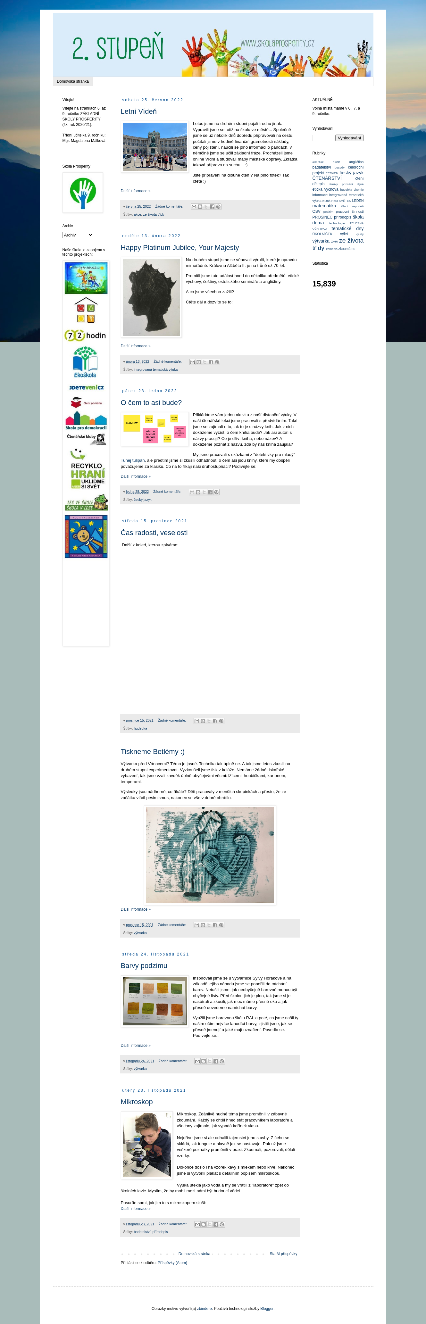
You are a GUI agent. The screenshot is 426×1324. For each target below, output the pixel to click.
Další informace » (136, 191)
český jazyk (143, 499)
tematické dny (348, 228)
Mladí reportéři (352, 206)
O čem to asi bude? (151, 403)
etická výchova (325, 189)
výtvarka (140, 933)
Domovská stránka (73, 81)
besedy (340, 167)
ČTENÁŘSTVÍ (327, 178)
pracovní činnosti (350, 211)
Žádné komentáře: (169, 206)
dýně (360, 184)
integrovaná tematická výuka (156, 369)
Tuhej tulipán (133, 460)
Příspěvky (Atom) (172, 1263)
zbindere (204, 1308)
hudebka (140, 728)
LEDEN (357, 201)
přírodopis (160, 1232)
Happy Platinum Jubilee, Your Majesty (180, 248)
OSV (317, 211)
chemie (359, 189)
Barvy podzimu (144, 966)
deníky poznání (341, 184)
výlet (344, 234)
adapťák (318, 162)
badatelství (142, 1232)
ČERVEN (331, 173)
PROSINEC (323, 217)
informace (320, 195)
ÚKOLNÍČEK (322, 234)
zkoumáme (346, 249)
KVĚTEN (345, 201)
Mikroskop (137, 1102)
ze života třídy (153, 214)
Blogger (266, 1308)
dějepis (319, 184)
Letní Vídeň (139, 111)
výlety (360, 234)
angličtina (356, 162)
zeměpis (332, 249)
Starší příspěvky (283, 1254)
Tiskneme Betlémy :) (153, 752)
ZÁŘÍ (334, 241)
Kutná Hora (330, 201)
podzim (328, 211)
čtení (359, 178)
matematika (324, 205)
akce (137, 214)
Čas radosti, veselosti (154, 533)
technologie (337, 223)
